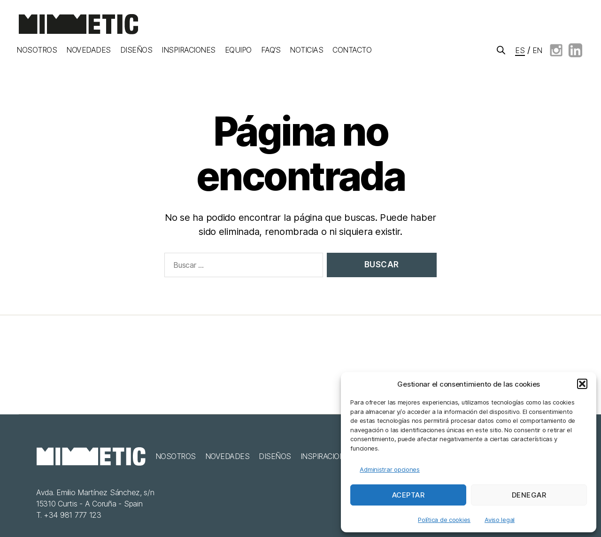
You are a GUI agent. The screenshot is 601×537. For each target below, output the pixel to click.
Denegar (529, 494)
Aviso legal (500, 519)
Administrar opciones (390, 469)
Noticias (306, 50)
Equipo (238, 50)
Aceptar (408, 494)
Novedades (88, 50)
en (537, 50)
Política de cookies (444, 519)
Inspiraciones (189, 50)
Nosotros (36, 50)
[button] (582, 384)
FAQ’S (271, 50)
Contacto (351, 50)
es (519, 50)
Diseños (136, 50)
